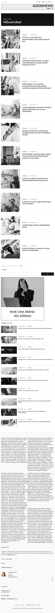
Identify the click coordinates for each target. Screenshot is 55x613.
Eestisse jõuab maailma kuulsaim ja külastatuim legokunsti (35, 359)
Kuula (29, 388)
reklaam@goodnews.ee (12, 599)
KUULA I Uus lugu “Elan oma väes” (28, 390)
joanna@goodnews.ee (12, 576)
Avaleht (16, 605)
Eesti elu (30, 367)
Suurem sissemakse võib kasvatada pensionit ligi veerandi (35, 328)
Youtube (48, 2)
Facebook (38, 2)
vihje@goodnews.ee (12, 555)
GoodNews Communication (38, 608)
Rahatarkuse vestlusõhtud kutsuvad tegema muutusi (33, 369)
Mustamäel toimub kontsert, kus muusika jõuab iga (33, 380)
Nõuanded (30, 336)
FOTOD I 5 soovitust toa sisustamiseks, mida (31, 338)
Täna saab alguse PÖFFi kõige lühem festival (31, 349)
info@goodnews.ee (6, 591)
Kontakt (38, 605)
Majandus (30, 326)
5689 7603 (10, 575)
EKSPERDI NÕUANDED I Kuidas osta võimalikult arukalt (34, 421)
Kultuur (29, 346)
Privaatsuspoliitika (5, 595)
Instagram (44, 2)
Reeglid (22, 605)
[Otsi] (47, 274)
